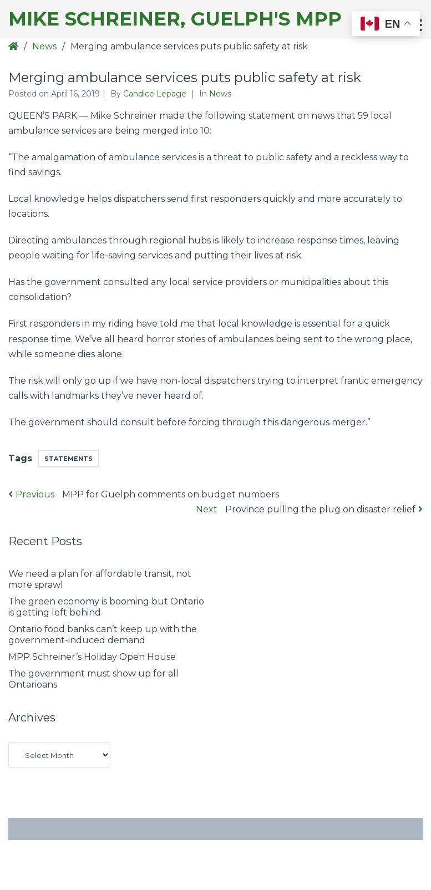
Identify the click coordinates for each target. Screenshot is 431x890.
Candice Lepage (156, 94)
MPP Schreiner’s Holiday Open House (92, 657)
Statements (68, 458)
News (44, 46)
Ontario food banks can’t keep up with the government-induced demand (102, 634)
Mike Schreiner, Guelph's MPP (175, 19)
